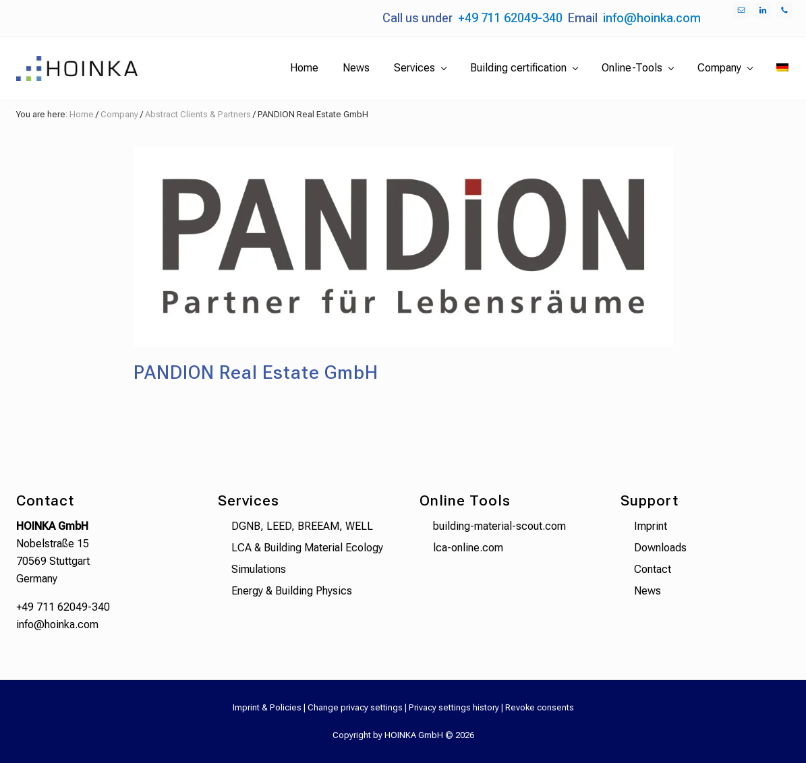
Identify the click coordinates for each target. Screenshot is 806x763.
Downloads (660, 547)
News (647, 590)
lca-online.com (468, 547)
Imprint (650, 526)
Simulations (258, 569)
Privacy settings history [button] (454, 707)
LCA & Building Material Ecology (307, 547)
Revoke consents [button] (539, 707)
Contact (652, 569)
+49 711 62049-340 (510, 18)
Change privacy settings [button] (355, 707)
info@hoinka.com (652, 18)
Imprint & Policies (267, 707)
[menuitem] (782, 68)
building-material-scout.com (499, 526)
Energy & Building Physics (291, 590)
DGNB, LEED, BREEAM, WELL (302, 526)
